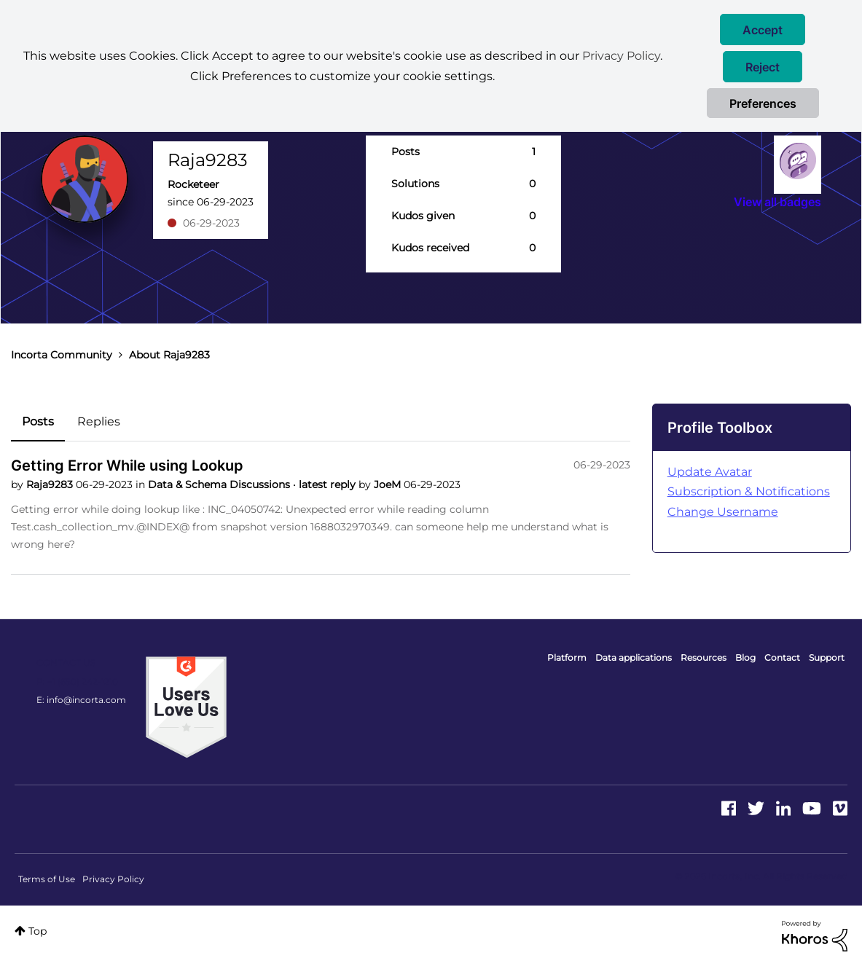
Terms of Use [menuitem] (46, 878)
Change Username (722, 512)
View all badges (777, 202)
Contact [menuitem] (782, 657)
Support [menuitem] (827, 657)
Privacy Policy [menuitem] (113, 878)
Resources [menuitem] (703, 657)
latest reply (328, 484)
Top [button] (37, 931)
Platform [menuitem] (567, 657)
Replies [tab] (98, 421)
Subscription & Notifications (748, 491)
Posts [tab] (38, 421)
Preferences (762, 103)
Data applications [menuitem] (633, 657)
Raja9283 (51, 484)
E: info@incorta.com (81, 699)
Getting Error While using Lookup (127, 465)
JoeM (389, 484)
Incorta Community (61, 354)
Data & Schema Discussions (220, 484)
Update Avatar (709, 472)
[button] (762, 29)
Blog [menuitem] (745, 657)
